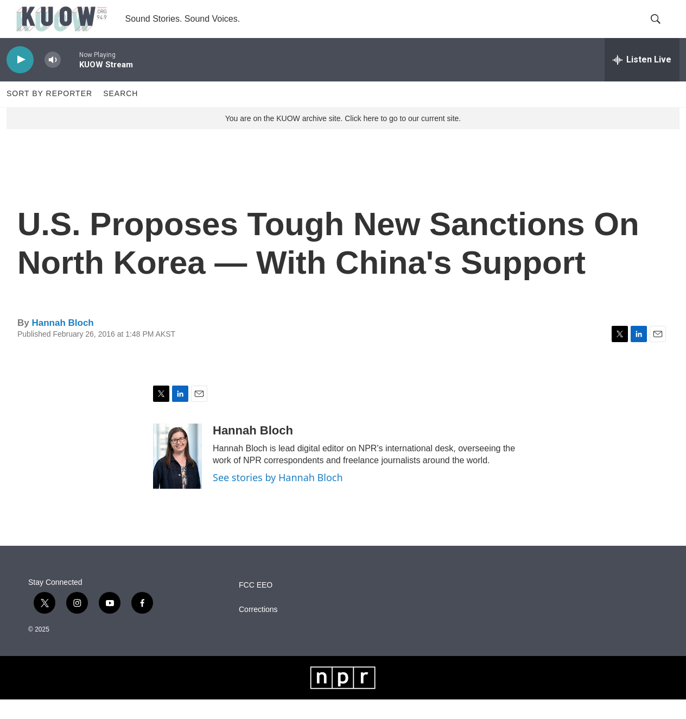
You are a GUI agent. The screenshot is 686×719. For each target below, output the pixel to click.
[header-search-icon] (662, 29)
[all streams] (642, 78)
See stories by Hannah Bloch (278, 496)
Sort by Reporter (49, 113)
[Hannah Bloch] (177, 475)
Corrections (258, 629)
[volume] (52, 79)
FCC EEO (255, 604)
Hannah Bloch (62, 342)
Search (120, 113)
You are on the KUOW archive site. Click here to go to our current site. (343, 137)
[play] (20, 79)
